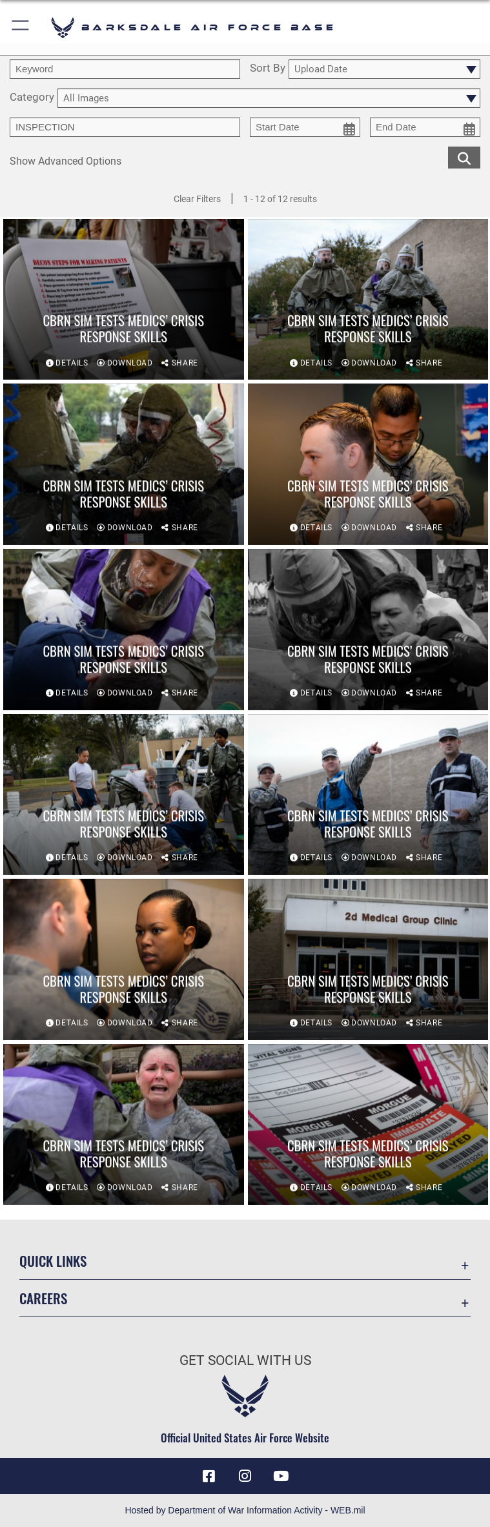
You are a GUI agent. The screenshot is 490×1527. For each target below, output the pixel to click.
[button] (21, 27)
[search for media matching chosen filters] (464, 157)
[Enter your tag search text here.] (125, 127)
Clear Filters (197, 199)
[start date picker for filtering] (305, 127)
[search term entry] (125, 69)
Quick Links (53, 1261)
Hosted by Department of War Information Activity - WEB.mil (245, 1510)
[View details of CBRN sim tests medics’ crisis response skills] (123, 300)
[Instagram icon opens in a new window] (245, 1476)
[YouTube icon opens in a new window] (281, 1476)
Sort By (267, 68)
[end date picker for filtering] (425, 127)
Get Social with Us (245, 1360)
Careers (43, 1298)
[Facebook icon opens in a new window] (209, 1476)
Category (32, 97)
